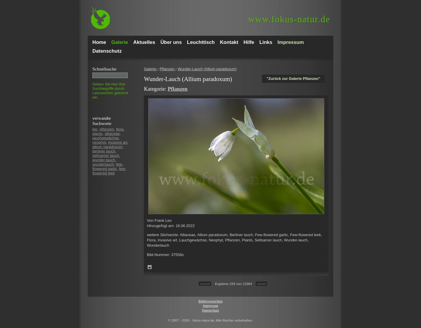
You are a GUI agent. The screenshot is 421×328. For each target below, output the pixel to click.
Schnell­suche (104, 68)
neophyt (99, 142)
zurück (205, 284)
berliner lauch (103, 151)
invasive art (117, 142)
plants (97, 133)
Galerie (150, 69)
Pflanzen (167, 69)
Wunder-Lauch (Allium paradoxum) (207, 69)
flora (119, 129)
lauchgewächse (105, 138)
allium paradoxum (107, 147)
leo (94, 129)
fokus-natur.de (289, 19)
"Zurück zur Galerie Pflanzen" (293, 78)
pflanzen (107, 129)
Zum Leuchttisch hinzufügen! (150, 267)
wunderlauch (103, 164)
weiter (261, 284)
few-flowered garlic (107, 166)
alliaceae (112, 133)
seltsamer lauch (105, 155)
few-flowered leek (109, 170)
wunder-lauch (103, 160)
